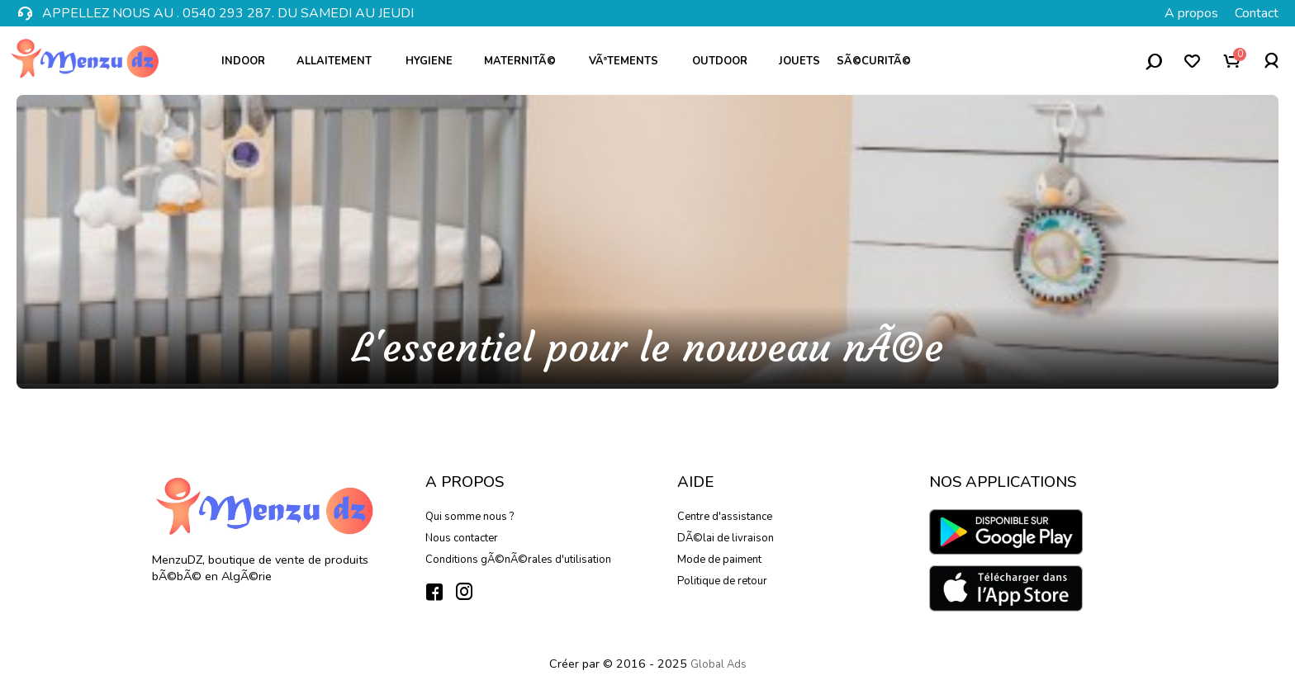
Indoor (249, 61)
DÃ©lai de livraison (725, 538)
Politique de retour (722, 581)
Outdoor (725, 61)
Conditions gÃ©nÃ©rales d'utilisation (518, 559)
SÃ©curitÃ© (880, 61)
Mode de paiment (719, 559)
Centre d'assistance (724, 516)
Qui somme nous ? (469, 516)
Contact (1256, 13)
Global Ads (718, 664)
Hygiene (435, 61)
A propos (1191, 13)
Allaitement (341, 61)
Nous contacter (461, 538)
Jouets (799, 61)
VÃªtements (630, 61)
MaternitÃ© (527, 61)
